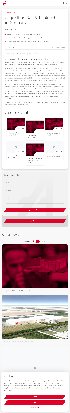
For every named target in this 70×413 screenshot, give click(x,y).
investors (24, 53)
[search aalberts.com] (63, 3)
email (8, 199)
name (8, 182)
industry (16, 53)
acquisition (9, 53)
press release (33, 53)
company (8, 190)
